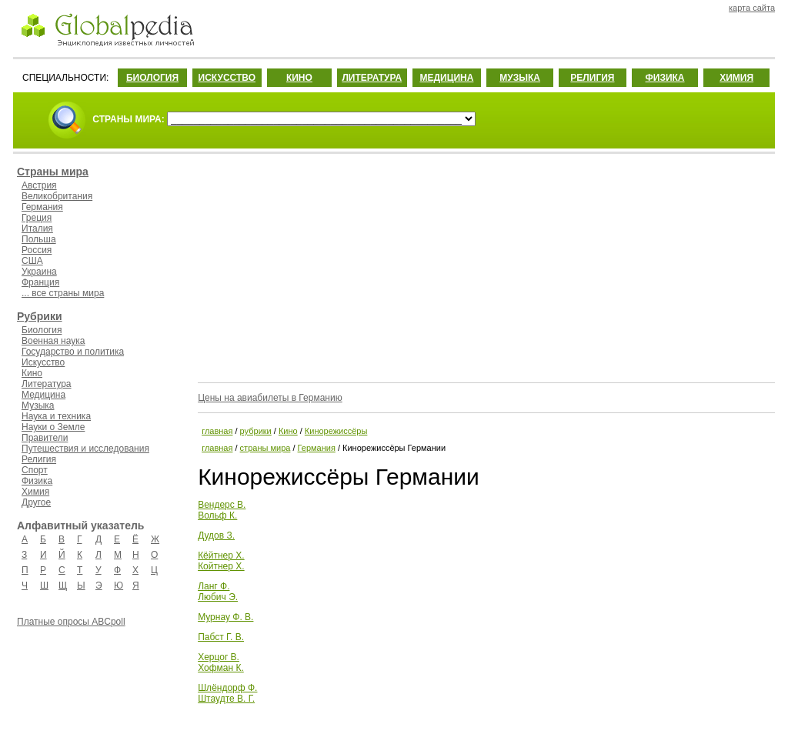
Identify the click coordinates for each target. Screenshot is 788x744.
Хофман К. (221, 667)
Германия (42, 207)
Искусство (43, 362)
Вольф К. (217, 515)
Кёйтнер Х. (221, 555)
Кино (32, 373)
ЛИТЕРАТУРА (372, 77)
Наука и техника (56, 416)
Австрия (39, 185)
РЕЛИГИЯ (592, 77)
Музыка (38, 405)
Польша (39, 239)
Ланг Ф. (213, 586)
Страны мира (52, 171)
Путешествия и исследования (85, 448)
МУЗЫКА (519, 77)
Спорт (35, 470)
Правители (45, 437)
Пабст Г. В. (221, 637)
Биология (42, 330)
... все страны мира (63, 293)
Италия (37, 228)
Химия (35, 491)
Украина (39, 271)
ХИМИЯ (736, 77)
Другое (36, 502)
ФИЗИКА (665, 77)
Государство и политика (73, 351)
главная (217, 430)
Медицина (43, 394)
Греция (37, 217)
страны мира (265, 447)
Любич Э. (218, 597)
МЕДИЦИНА (446, 77)
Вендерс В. (221, 504)
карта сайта (752, 7)
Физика (37, 480)
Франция (40, 282)
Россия (37, 250)
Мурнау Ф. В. (225, 617)
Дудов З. (216, 535)
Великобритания (57, 196)
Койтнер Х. (221, 566)
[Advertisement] (485, 265)
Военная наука (53, 340)
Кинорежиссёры (336, 430)
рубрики (256, 430)
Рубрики (39, 316)
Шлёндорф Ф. (227, 687)
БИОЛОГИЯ (152, 77)
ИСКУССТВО (227, 77)
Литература (47, 384)
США (32, 260)
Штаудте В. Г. (226, 698)
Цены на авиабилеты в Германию (270, 397)
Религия (39, 459)
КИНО (299, 77)
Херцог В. (218, 657)
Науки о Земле (53, 427)
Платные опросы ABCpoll (71, 621)
